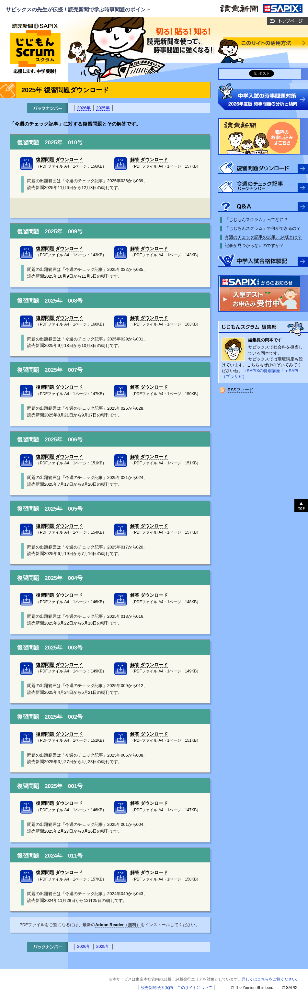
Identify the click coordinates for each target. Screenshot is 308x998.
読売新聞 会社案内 (157, 987)
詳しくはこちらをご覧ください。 (271, 979)
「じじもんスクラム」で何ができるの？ (263, 228)
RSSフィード (240, 389)
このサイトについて (194, 987)
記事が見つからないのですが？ (254, 245)
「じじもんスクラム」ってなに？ (256, 219)
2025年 (103, 107)
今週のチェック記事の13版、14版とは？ (263, 237)
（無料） (118, 924)
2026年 (84, 107)
